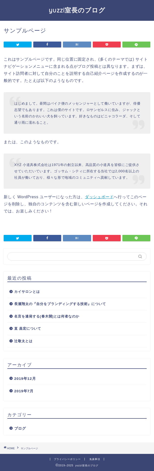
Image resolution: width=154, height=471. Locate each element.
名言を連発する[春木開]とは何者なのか (46, 316)
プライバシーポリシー (67, 459)
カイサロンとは (27, 292)
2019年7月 (24, 391)
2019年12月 (25, 378)
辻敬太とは (23, 341)
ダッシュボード (99, 197)
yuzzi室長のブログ (77, 10)
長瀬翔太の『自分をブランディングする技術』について (60, 304)
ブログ (20, 428)
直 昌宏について (27, 328)
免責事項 (94, 459)
